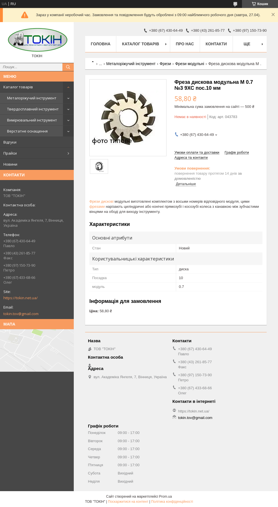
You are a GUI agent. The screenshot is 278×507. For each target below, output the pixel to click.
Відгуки (9, 142)
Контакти (216, 44)
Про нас (185, 44)
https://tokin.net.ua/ (20, 297)
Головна (100, 44)
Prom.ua (165, 497)
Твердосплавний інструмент (33, 109)
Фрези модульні (189, 63)
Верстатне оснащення (27, 131)
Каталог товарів (18, 86)
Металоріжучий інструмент (31, 97)
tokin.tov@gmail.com (21, 313)
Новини (10, 164)
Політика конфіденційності (172, 502)
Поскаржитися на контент (128, 502)
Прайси (10, 153)
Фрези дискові (101, 201)
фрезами (97, 206)
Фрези (165, 63)
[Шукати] (68, 67)
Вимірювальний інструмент (32, 120)
